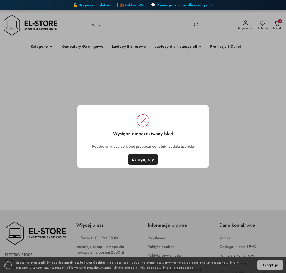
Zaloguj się (143, 159)
